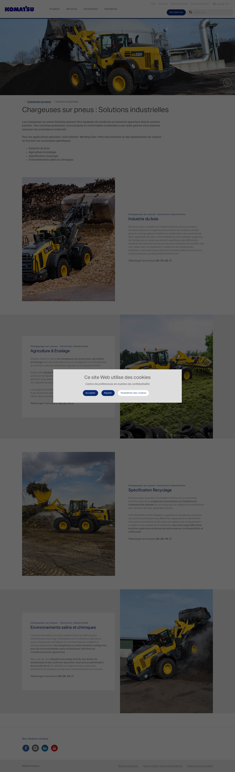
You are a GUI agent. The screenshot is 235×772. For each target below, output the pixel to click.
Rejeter (108, 393)
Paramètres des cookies (133, 393)
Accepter (90, 393)
